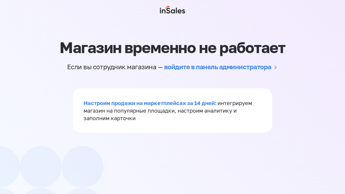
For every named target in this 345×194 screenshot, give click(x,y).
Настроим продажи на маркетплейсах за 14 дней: (151, 103)
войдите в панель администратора (217, 67)
